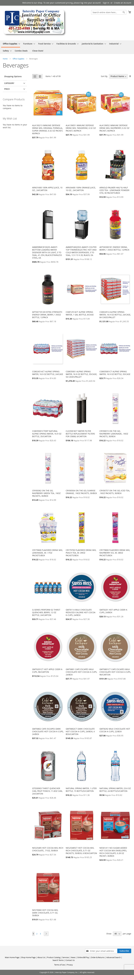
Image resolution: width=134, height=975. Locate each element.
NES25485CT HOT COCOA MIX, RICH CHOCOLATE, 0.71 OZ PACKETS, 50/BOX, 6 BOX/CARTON (81, 850)
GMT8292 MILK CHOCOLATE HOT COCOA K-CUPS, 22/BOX (114, 730)
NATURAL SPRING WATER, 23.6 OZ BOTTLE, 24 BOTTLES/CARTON (115, 789)
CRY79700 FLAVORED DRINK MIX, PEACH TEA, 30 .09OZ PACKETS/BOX (81, 553)
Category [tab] (9, 83)
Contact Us (70, 960)
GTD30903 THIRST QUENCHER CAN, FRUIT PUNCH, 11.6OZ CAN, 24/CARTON (47, 791)
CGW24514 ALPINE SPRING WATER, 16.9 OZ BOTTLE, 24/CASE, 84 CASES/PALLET (115, 315)
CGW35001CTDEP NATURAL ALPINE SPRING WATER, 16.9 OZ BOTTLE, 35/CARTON (46, 434)
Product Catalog (53, 957)
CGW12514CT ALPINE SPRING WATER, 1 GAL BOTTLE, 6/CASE (80, 313)
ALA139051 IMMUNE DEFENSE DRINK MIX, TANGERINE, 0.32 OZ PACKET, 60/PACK (81, 128)
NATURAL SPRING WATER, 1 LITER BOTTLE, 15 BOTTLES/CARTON (81, 789)
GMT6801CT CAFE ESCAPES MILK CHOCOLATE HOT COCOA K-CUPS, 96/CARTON (115, 672)
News (73, 957)
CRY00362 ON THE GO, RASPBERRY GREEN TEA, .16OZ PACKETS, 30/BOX (46, 493)
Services (65, 957)
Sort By (104, 76)
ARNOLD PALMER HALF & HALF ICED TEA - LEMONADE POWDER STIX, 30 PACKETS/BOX (114, 190)
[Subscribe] (124, 951)
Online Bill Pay (83, 957)
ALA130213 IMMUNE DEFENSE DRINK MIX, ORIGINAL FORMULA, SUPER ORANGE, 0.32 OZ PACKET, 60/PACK (47, 129)
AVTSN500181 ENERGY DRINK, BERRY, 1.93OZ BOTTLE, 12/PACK (114, 248)
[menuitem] (10, 43)
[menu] (67, 47)
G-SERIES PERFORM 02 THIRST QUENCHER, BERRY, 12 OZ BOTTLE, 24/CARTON (46, 612)
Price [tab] (7, 89)
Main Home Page (12, 957)
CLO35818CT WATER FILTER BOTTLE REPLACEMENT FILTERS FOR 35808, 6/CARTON (80, 434)
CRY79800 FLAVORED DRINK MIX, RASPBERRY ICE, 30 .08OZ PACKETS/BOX (114, 553)
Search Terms (58, 960)
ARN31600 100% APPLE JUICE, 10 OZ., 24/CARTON (47, 189)
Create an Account (122, 2)
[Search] (124, 12)
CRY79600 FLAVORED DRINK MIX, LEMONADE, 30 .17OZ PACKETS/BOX (47, 553)
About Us (41, 957)
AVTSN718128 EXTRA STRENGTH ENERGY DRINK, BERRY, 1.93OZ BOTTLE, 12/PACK (47, 315)
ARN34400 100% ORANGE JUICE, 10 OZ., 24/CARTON (81, 189)
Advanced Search (113, 957)
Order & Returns (98, 957)
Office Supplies (19, 59)
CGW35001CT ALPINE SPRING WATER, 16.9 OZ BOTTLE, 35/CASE (114, 372)
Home (5, 59)
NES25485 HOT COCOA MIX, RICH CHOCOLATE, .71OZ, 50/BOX (47, 849)
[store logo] (35, 23)
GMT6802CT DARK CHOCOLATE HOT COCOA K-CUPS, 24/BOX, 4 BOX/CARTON (80, 731)
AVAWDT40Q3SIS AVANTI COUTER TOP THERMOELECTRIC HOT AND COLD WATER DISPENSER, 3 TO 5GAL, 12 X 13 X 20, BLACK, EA (81, 251)
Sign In (106, 2)
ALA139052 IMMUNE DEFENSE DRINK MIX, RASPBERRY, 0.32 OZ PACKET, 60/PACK (114, 128)
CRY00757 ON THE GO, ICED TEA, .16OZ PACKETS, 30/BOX (114, 492)
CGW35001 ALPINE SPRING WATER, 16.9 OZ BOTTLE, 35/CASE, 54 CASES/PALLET (81, 374)
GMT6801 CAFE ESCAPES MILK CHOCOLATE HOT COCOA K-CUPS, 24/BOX (81, 672)
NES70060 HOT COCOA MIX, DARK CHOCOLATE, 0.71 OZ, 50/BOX (45, 913)
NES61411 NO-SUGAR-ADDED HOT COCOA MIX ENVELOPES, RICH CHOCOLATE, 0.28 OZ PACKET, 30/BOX (113, 851)
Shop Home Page (28, 957)
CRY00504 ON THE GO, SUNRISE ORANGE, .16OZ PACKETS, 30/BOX (81, 492)
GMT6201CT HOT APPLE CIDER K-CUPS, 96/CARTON (47, 670)
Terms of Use (59, 964)
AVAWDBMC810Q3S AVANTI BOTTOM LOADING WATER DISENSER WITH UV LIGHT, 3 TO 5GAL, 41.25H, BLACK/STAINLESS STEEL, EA (47, 252)
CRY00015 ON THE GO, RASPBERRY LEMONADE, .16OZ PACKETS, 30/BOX (113, 434)
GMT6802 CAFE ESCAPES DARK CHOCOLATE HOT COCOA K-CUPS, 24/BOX (47, 731)
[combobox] (108, 12)
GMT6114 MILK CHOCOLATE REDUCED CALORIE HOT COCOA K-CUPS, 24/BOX (80, 612)
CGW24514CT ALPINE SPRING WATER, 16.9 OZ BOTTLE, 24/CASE (47, 372)
